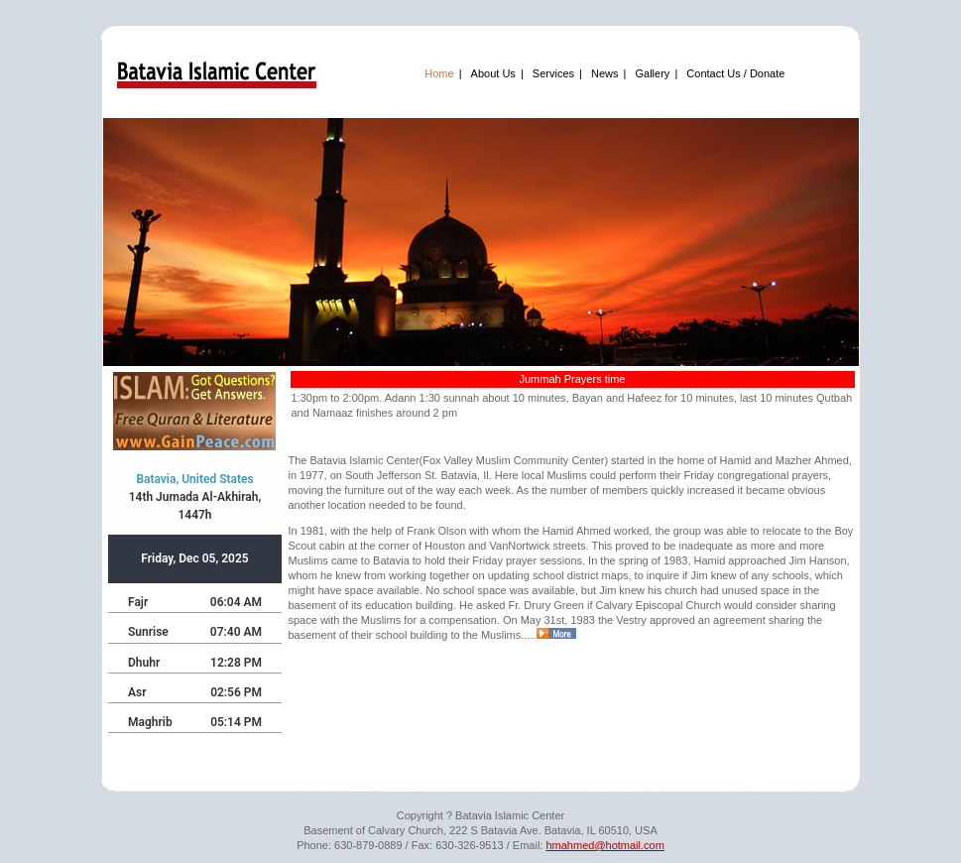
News (605, 73)
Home (438, 73)
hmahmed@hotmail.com (604, 845)
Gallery (653, 73)
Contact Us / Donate (735, 73)
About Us (493, 73)
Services (553, 73)
